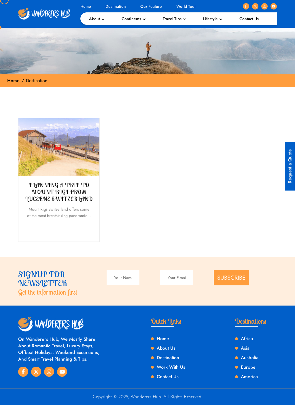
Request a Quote (290, 166)
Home (85, 6)
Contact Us (249, 19)
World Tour (186, 6)
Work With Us (171, 367)
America (249, 376)
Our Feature (151, 6)
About (94, 19)
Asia (245, 348)
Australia (249, 357)
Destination (115, 6)
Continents (131, 19)
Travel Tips (172, 19)
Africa (247, 338)
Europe (248, 367)
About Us (166, 348)
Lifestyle (210, 19)
